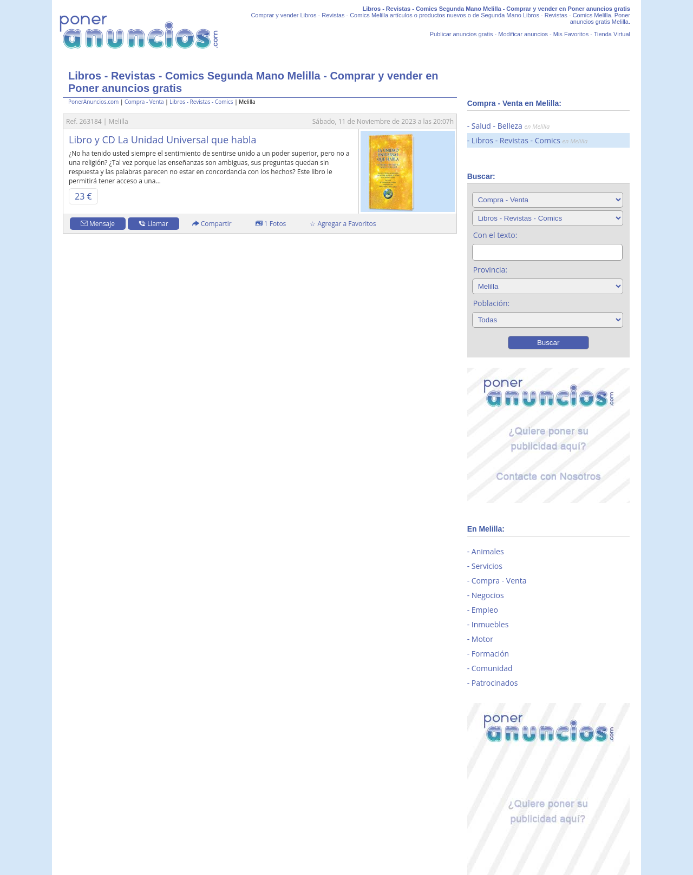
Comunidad (492, 668)
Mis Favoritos (571, 34)
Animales (488, 551)
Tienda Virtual (612, 34)
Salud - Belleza (511, 126)
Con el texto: (495, 235)
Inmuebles (490, 624)
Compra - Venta (144, 101)
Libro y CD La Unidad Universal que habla (162, 139)
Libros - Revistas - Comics (201, 101)
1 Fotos (271, 223)
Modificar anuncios (523, 34)
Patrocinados (495, 683)
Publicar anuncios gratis (461, 34)
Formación (490, 653)
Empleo (485, 610)
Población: (491, 303)
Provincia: (490, 269)
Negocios (488, 595)
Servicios (487, 566)
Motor (482, 639)
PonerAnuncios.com (93, 101)
